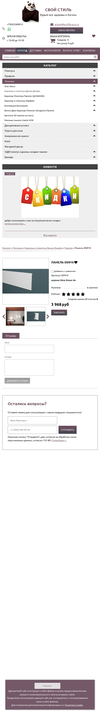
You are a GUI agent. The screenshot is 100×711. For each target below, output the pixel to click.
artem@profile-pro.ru (67, 24)
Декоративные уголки (17, 125)
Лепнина (9, 81)
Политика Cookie (74, 704)
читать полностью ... (15, 223)
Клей (7, 141)
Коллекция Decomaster (16, 105)
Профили (10, 75)
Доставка (36, 50)
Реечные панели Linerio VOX (18, 120)
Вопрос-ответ (72, 50)
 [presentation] (3, 316)
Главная (10, 50)
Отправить (67, 429)
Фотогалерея (52, 50)
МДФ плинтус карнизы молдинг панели (26, 151)
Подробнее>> (59, 440)
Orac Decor (9, 86)
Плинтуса (10, 70)
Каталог (22, 50)
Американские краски (17, 135)
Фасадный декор (14, 146)
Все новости (50, 235)
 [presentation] (47, 316)
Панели (68, 247)
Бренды (9, 156)
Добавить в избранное (75, 262)
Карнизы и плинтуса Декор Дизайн (22, 91)
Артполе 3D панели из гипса (18, 115)
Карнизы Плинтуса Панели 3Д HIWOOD (24, 96)
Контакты (89, 50)
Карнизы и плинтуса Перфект (19, 100)
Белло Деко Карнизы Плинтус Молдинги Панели (29, 110)
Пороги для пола (14, 130)
